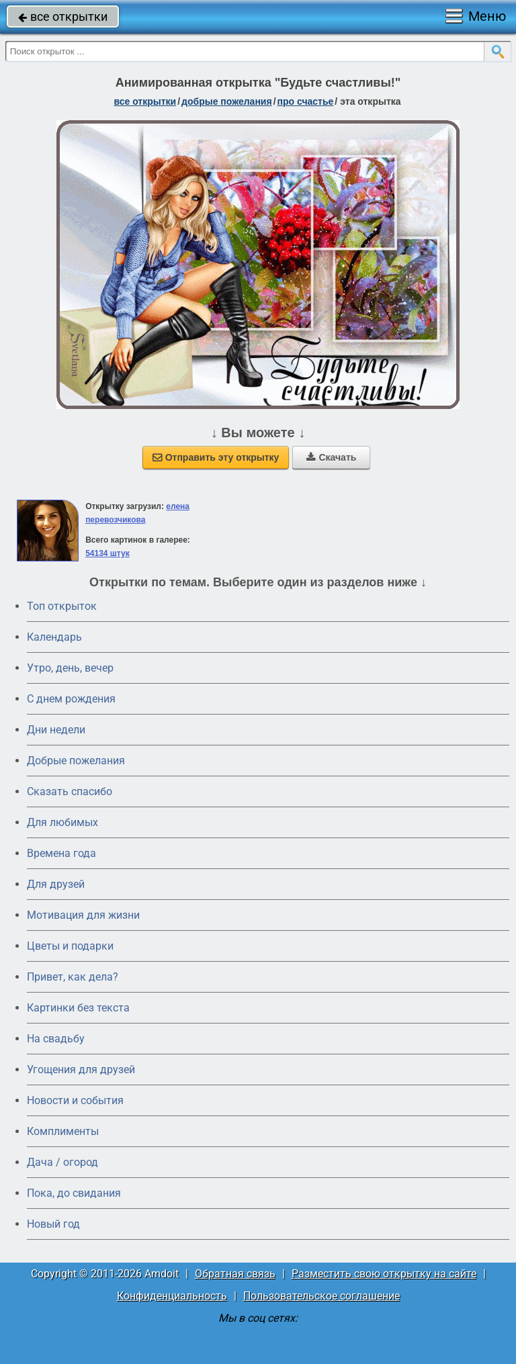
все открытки (63, 16)
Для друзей (56, 884)
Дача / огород (62, 1162)
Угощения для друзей (81, 1069)
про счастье (305, 101)
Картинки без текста (78, 1007)
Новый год (53, 1224)
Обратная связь (235, 1273)
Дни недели (56, 729)
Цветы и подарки (70, 946)
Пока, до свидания (74, 1193)
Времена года (61, 853)
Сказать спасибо (69, 791)
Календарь (54, 637)
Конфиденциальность (172, 1295)
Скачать (331, 457)
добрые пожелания (226, 101)
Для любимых (62, 822)
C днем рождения (71, 698)
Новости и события (75, 1100)
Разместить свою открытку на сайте (384, 1273)
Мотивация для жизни (83, 915)
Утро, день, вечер (70, 668)
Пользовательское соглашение (321, 1295)
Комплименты (63, 1131)
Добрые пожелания (76, 760)
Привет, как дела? (72, 976)
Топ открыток (62, 606)
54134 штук (107, 553)
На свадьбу (56, 1038)
